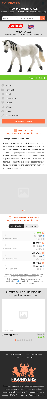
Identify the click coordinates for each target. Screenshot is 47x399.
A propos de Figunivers (13, 354)
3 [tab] (20, 340)
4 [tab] (22, 340)
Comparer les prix (23, 121)
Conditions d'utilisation (33, 354)
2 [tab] (24, 210)
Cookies (17, 357)
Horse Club (7, 90)
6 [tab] (27, 340)
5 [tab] (24, 340)
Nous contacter (28, 357)
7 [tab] (29, 340)
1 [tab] (22, 210)
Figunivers (12, 3)
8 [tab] (31, 340)
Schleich (6, 85)
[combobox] (23, 18)
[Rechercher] (42, 18)
